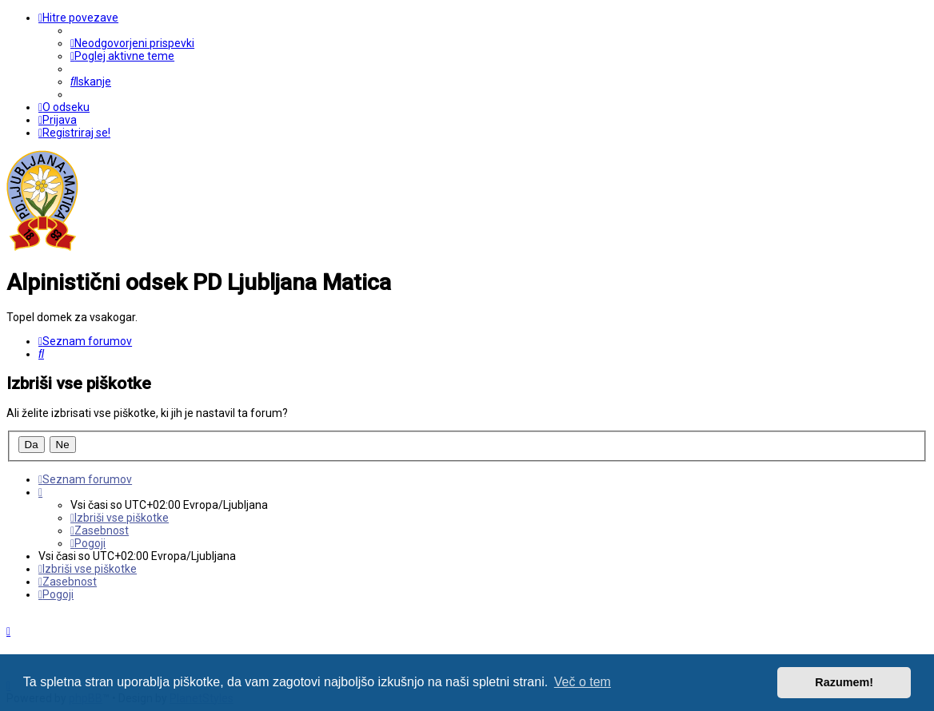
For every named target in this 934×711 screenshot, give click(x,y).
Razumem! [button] (844, 682)
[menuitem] (132, 43)
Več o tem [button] (582, 682)
